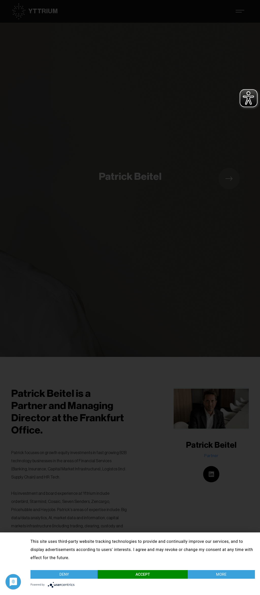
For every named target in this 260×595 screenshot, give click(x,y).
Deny (64, 574)
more (221, 574)
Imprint (250, 585)
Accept (143, 574)
